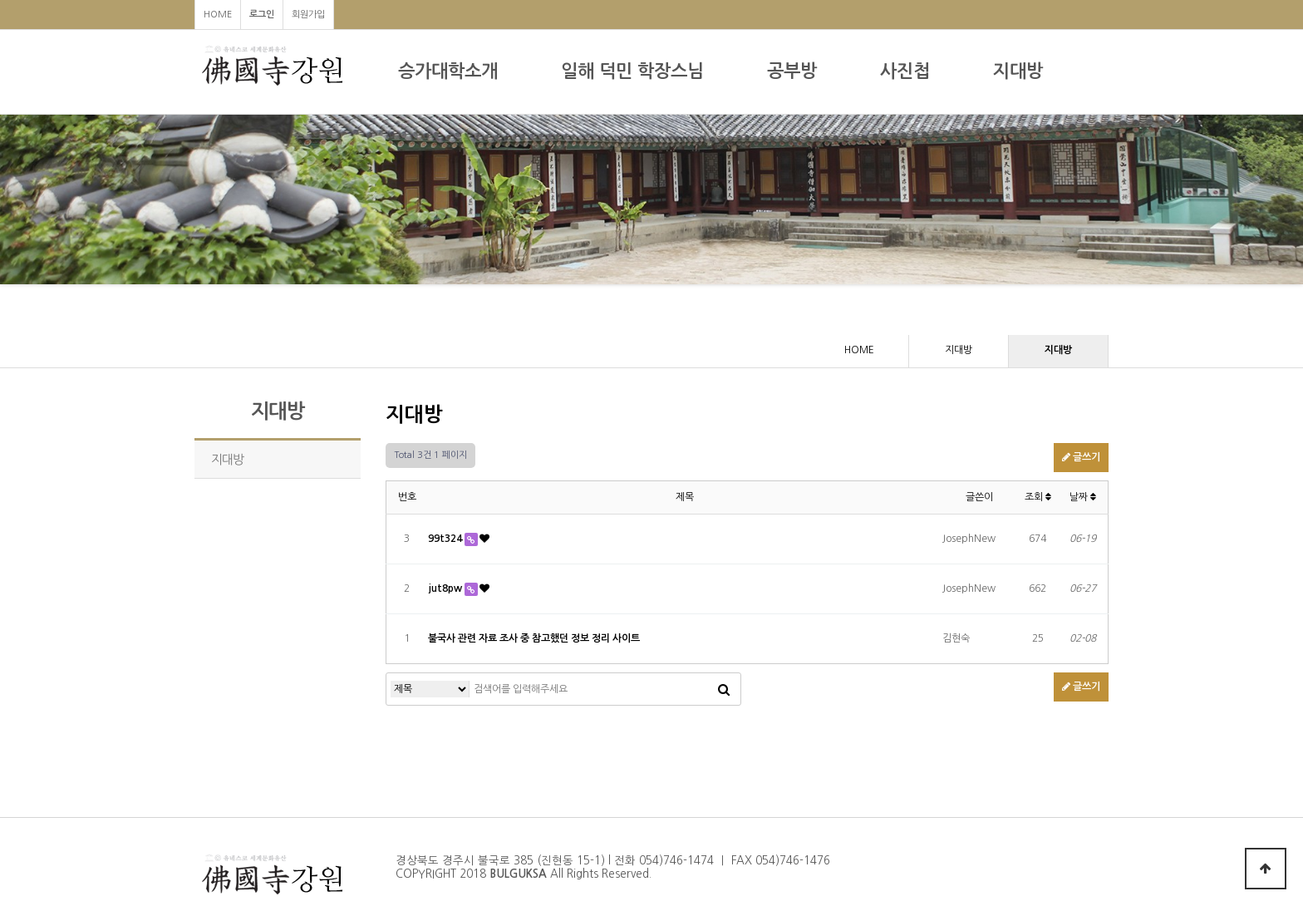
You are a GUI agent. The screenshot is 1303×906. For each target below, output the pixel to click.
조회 (1038, 497)
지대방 (1018, 71)
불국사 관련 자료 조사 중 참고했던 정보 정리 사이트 (534, 638)
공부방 (792, 71)
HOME (218, 14)
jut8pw (446, 588)
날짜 (1082, 497)
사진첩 (905, 71)
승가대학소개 (448, 71)
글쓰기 (1081, 457)
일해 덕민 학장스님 (632, 71)
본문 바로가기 (0, 0)
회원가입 (308, 14)
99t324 (446, 539)
